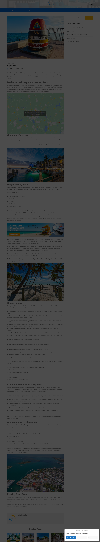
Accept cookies (71, 537)
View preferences (93, 537)
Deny (82, 537)
